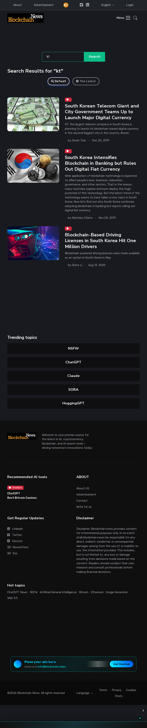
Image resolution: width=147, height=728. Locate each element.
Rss (12, 553)
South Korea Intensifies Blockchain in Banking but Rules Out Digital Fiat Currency (100, 163)
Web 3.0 (12, 598)
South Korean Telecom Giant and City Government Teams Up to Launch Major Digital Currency (102, 112)
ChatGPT (74, 362)
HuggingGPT (74, 403)
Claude (73, 375)
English (106, 5)
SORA (74, 389)
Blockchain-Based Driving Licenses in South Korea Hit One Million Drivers (100, 241)
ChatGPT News (17, 592)
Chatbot (15, 487)
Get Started (121, 664)
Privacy (116, 690)
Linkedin (15, 529)
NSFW (73, 348)
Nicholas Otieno (82, 217)
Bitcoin (83, 592)
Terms (103, 690)
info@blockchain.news (52, 666)
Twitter (14, 535)
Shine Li (77, 265)
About (17, 5)
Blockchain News (28, 693)
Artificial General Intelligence (58, 592)
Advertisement (44, 5)
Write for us (84, 507)
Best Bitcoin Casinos (22, 498)
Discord (14, 541)
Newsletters (18, 547)
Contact (81, 500)
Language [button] (83, 693)
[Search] (63, 57)
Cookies (131, 690)
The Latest (86, 81)
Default (58, 81)
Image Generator (117, 592)
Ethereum (97, 592)
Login (130, 5)
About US (82, 488)
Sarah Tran (79, 140)
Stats (118, 696)
